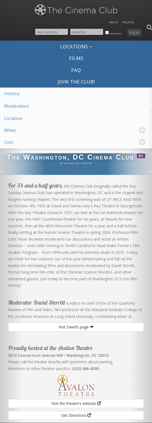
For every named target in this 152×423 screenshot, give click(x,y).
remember (113, 33)
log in (134, 32)
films (76, 58)
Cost (75, 142)
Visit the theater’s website (76, 403)
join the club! (76, 81)
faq (76, 70)
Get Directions (76, 415)
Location (13, 118)
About (113, 22)
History (11, 93)
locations (76, 46)
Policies (128, 22)
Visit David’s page (76, 326)
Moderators (16, 106)
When (75, 130)
